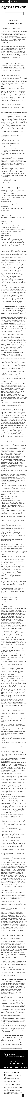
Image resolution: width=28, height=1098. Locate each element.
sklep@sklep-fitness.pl (16, 1063)
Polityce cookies (15, 1093)
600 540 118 (14, 1)
